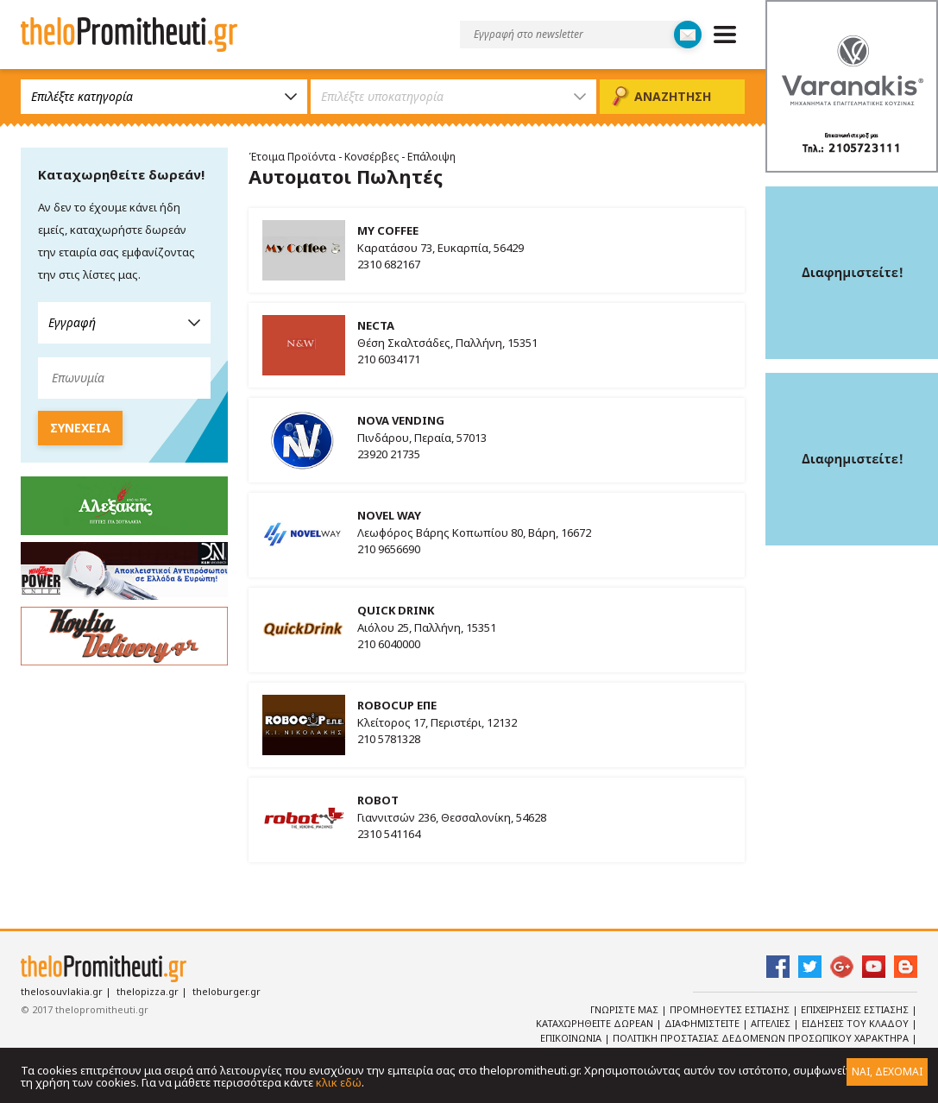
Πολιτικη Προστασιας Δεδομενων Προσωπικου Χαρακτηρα (762, 1037)
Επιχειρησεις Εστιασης (856, 1009)
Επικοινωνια (572, 1037)
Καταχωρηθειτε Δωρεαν (596, 1023)
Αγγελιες (772, 1023)
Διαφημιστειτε (703, 1023)
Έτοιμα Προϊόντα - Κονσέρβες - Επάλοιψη (352, 156)
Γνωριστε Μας (625, 1009)
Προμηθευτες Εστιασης (731, 1009)
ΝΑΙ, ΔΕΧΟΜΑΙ (887, 1071)
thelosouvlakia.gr (62, 991)
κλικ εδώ (339, 1082)
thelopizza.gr (147, 991)
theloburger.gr (226, 991)
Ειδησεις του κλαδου (856, 1023)
